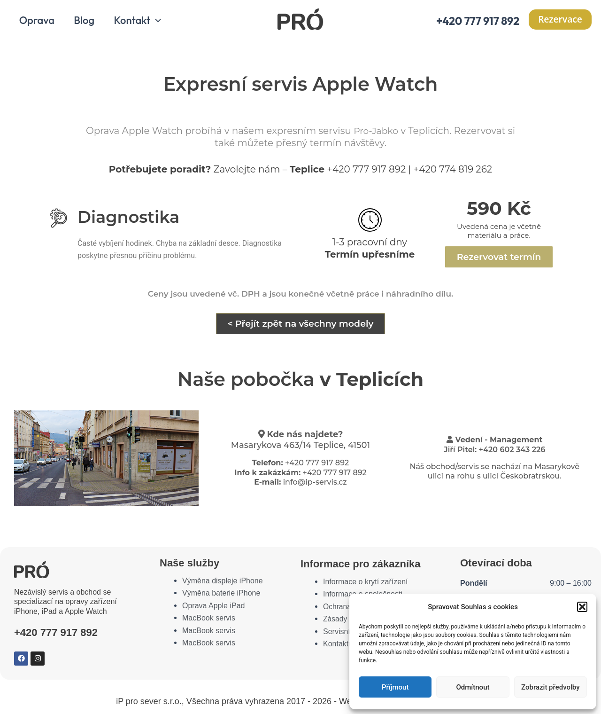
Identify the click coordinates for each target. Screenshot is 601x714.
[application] (159, 22)
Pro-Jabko (380, 133)
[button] (582, 607)
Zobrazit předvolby (550, 687)
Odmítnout (473, 687)
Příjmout (395, 687)
